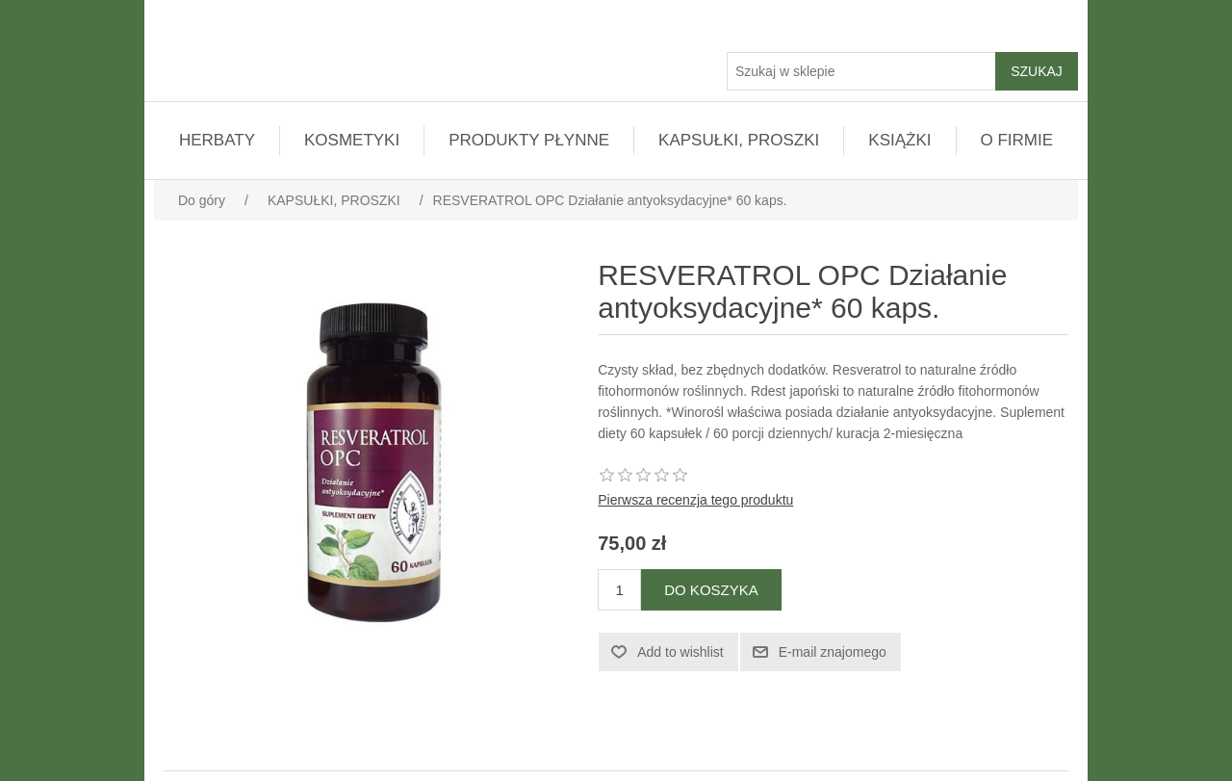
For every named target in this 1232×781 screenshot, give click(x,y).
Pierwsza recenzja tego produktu (695, 500)
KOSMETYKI (351, 140)
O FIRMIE (1017, 140)
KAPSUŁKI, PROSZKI (738, 140)
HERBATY (217, 140)
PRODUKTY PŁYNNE (529, 140)
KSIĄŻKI (899, 140)
